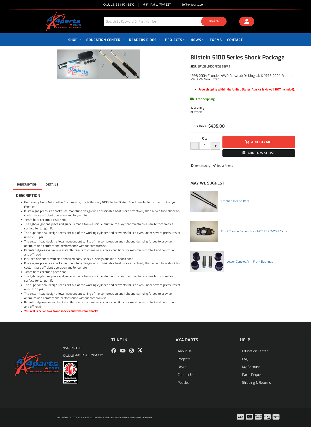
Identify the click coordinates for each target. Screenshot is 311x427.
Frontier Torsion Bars (235, 201)
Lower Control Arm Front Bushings (250, 262)
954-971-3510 (72, 348)
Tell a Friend (225, 166)
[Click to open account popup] (247, 22)
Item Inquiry (202, 166)
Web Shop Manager (141, 417)
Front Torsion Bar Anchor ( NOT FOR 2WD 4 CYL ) (254, 231)
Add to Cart (261, 142)
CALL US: (118, 5)
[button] (167, 21)
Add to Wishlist (261, 153)
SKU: (193, 67)
